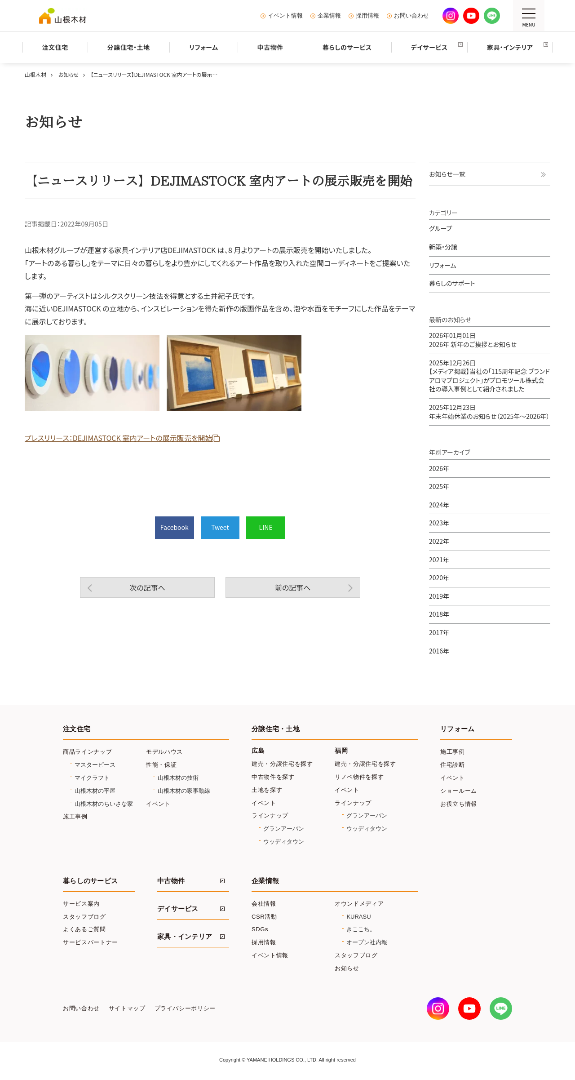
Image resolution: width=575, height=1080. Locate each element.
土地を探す (267, 790)
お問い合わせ (411, 16)
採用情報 (367, 16)
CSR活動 (264, 916)
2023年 (439, 522)
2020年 (439, 577)
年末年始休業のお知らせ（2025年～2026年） (489, 412)
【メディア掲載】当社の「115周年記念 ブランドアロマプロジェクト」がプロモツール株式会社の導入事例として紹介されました (489, 376)
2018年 (439, 613)
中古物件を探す (273, 776)
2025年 (439, 486)
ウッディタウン (283, 841)
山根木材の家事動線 (184, 790)
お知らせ (347, 968)
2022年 (439, 541)
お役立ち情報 (458, 803)
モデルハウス (164, 751)
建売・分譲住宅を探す (282, 763)
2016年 (439, 650)
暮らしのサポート (452, 283)
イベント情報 (285, 16)
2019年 (439, 595)
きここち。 (361, 929)
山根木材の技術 (178, 777)
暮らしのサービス (90, 880)
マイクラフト (92, 777)
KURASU (358, 916)
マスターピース (95, 764)
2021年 (439, 559)
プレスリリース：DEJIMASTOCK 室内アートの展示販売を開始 (118, 437)
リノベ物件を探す (359, 776)
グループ (440, 228)
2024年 (439, 504)
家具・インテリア (184, 936)
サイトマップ (127, 1008)
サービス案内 (81, 903)
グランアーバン (283, 828)
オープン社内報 (366, 942)
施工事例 (75, 816)
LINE (266, 527)
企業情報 (329, 16)
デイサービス (178, 908)
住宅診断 (452, 764)
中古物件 (171, 880)
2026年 (439, 468)
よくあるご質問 (84, 929)
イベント (158, 803)
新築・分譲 (443, 246)
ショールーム (458, 790)
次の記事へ (147, 587)
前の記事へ (293, 587)
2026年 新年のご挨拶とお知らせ (473, 340)
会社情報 (264, 903)
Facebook (174, 527)
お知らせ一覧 (447, 173)
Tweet (220, 527)
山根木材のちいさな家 (104, 803)
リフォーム (442, 265)
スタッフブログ (84, 916)
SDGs (260, 929)
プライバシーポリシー (185, 1008)
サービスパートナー (90, 942)
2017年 (439, 632)
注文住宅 (76, 729)
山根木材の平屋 (95, 790)
